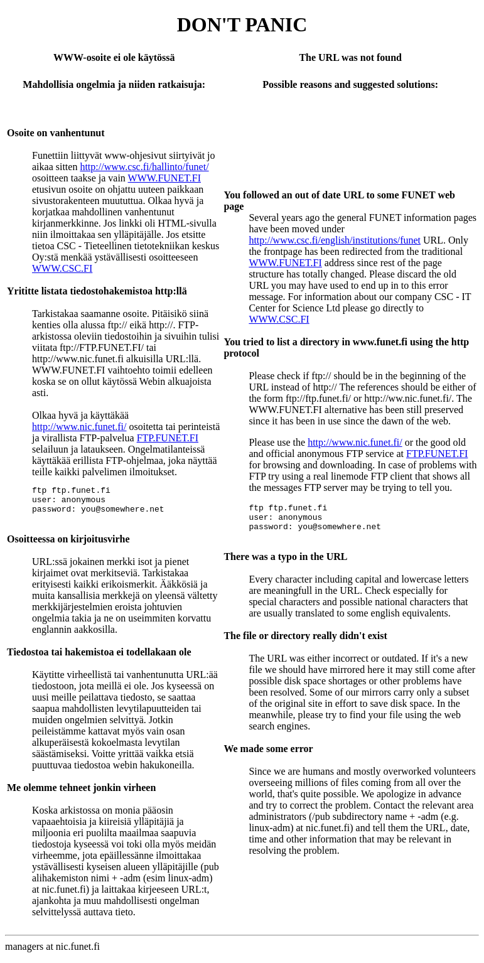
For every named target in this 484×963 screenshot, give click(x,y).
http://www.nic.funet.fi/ (79, 426)
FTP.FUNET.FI (167, 438)
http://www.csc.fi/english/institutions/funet (335, 240)
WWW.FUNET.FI (164, 178)
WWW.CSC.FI (62, 268)
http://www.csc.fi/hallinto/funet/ (144, 166)
